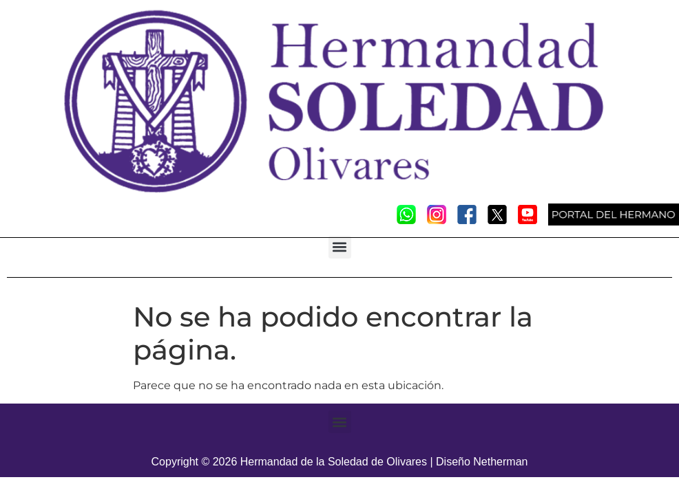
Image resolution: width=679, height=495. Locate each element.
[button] (339, 247)
